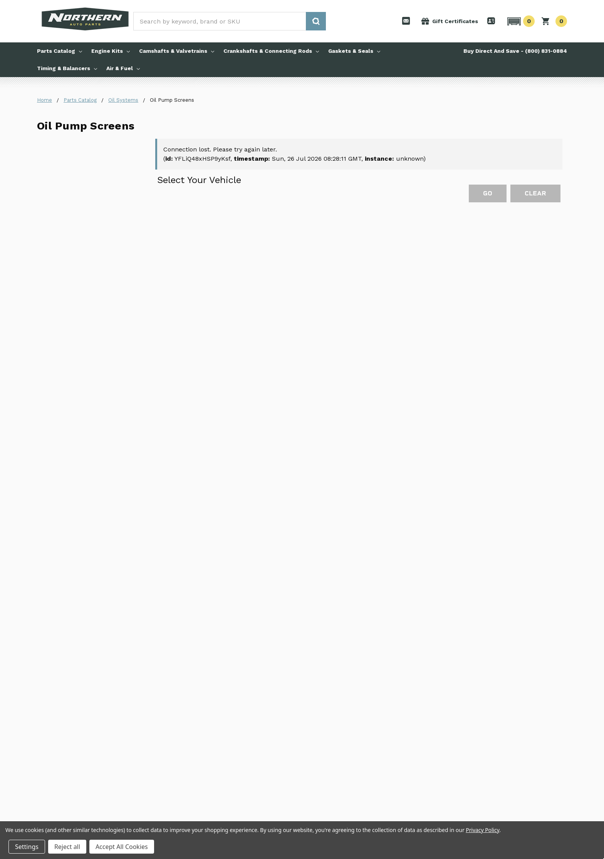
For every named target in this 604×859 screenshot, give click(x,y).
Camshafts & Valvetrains (176, 51)
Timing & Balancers (67, 68)
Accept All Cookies (122, 846)
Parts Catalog (59, 51)
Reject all (67, 846)
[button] (519, 21)
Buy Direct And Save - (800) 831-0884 (515, 51)
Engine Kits (110, 51)
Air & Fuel (123, 68)
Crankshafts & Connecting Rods (271, 51)
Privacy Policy (482, 830)
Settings (27, 846)
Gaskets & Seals (354, 51)
